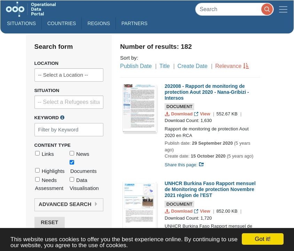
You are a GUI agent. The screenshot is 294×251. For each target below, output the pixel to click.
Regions (98, 23)
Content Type (52, 145)
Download (179, 113)
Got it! (262, 239)
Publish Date (136, 66)
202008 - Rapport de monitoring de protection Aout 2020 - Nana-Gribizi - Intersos (207, 92)
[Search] (234, 9)
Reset (49, 223)
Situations (21, 23)
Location (46, 63)
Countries (61, 23)
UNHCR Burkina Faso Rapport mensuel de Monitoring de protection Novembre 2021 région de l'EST (210, 189)
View (202, 113)
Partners (134, 23)
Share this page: (184, 164)
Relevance (228, 66)
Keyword (49, 117)
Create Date (192, 66)
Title (164, 66)
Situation (46, 90)
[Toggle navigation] (283, 9)
